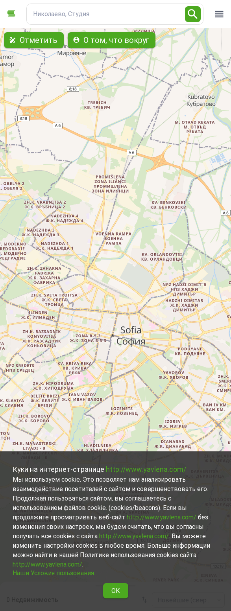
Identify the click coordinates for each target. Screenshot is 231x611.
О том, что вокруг (111, 40)
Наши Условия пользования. (54, 573)
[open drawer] (219, 14)
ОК (115, 590)
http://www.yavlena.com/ (146, 469)
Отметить (34, 40)
